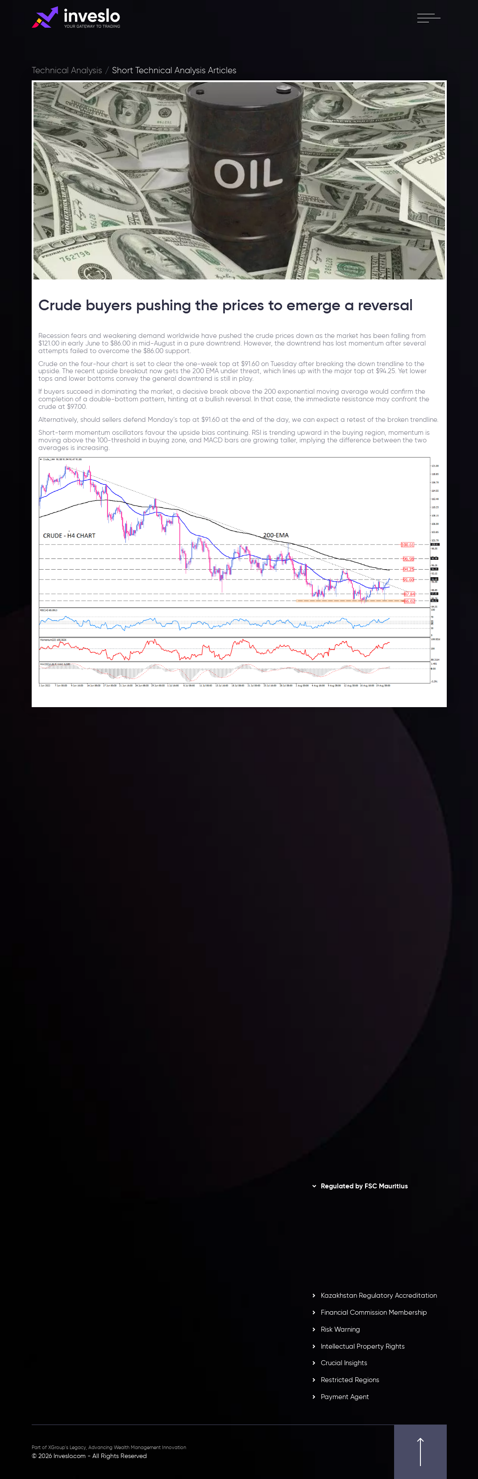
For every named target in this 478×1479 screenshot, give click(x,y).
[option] (132, 859)
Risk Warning (340, 1329)
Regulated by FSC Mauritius (364, 1186)
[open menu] (429, 18)
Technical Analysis (67, 70)
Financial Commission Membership (374, 1312)
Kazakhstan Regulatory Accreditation (379, 1296)
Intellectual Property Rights (363, 1346)
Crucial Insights (344, 1363)
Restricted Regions (350, 1380)
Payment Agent (345, 1397)
